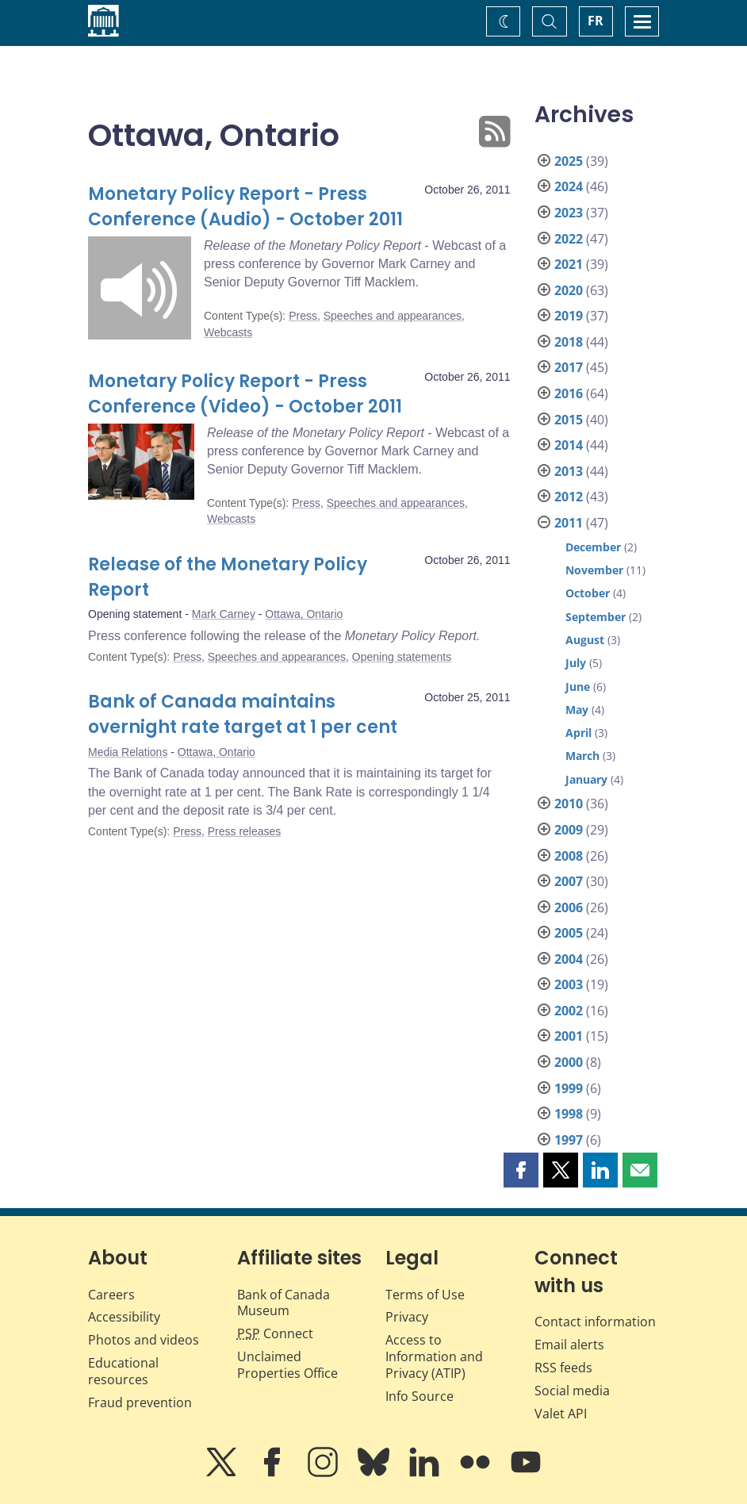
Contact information (595, 1321)
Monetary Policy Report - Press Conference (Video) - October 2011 (245, 394)
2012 (568, 496)
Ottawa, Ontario (304, 614)
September (595, 616)
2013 (568, 471)
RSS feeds (563, 1367)
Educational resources (123, 1371)
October (587, 592)
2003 (568, 984)
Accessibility (124, 1317)
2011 (568, 522)
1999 (568, 1088)
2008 (568, 856)
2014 (568, 445)
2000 (568, 1062)
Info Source (419, 1396)
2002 (568, 1010)
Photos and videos (143, 1340)
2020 (568, 290)
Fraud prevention (140, 1402)
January (586, 779)
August (584, 639)
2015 (568, 419)
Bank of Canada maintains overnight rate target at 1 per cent (242, 714)
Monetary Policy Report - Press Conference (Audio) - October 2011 (245, 207)
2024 (568, 186)
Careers (111, 1294)
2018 (568, 342)
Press (303, 315)
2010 (568, 803)
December (593, 546)
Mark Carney (223, 614)
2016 (568, 393)
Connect (275, 1333)
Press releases (245, 831)
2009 (568, 829)
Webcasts (228, 332)
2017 (568, 367)
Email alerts (569, 1344)
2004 (568, 959)
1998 (568, 1113)
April (578, 732)
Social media (572, 1390)
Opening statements (401, 656)
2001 (568, 1036)
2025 (568, 161)
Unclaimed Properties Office (287, 1365)
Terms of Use (425, 1294)
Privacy (406, 1317)
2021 (568, 264)
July (575, 662)
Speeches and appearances (393, 315)
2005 (568, 933)
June (577, 686)
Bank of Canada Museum (283, 1303)
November (594, 569)
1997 (568, 1140)
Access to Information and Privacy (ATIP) (434, 1356)
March (582, 755)
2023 (568, 212)
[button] (521, 1170)
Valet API (560, 1413)
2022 (568, 238)
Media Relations (127, 752)
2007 (568, 881)
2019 (568, 315)
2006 (568, 907)
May (576, 709)
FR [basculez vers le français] (595, 20)
